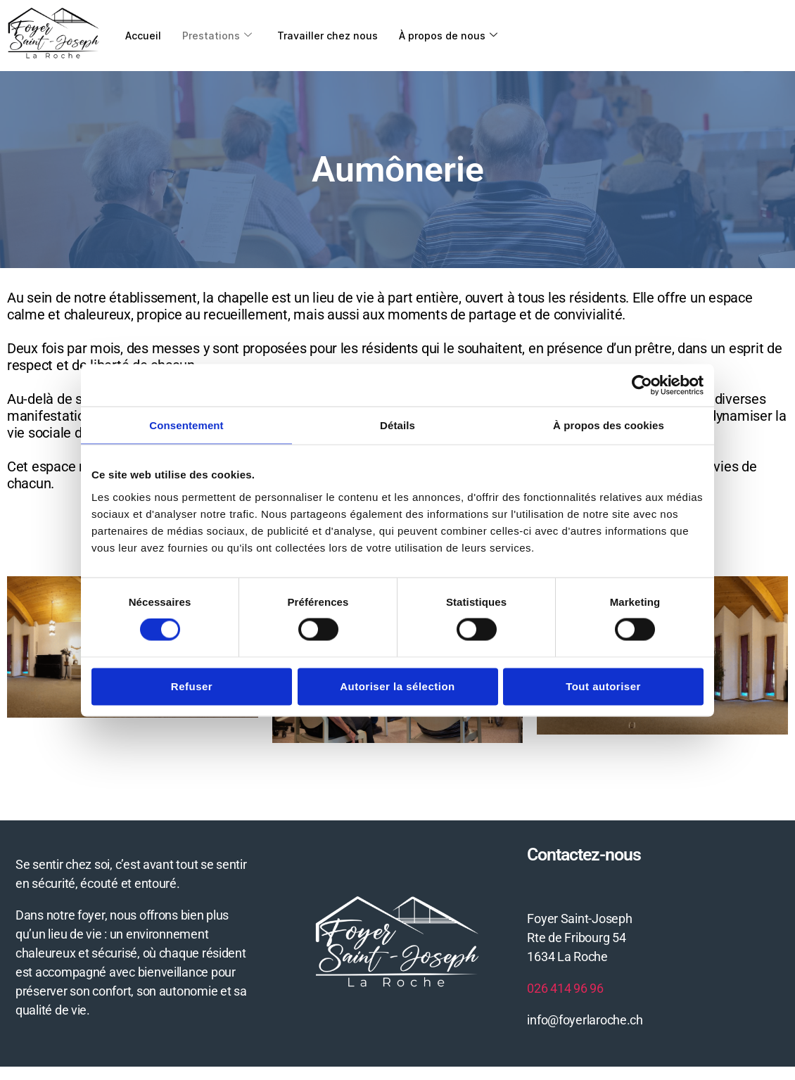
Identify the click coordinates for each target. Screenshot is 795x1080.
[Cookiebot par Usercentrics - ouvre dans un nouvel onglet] (642, 384)
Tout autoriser (603, 686)
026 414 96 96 (565, 987)
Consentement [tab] (186, 425)
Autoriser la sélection (397, 686)
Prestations (219, 35)
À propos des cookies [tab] (608, 425)
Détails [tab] (397, 425)
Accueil (144, 35)
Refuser (191, 686)
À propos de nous (455, 35)
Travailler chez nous (331, 35)
